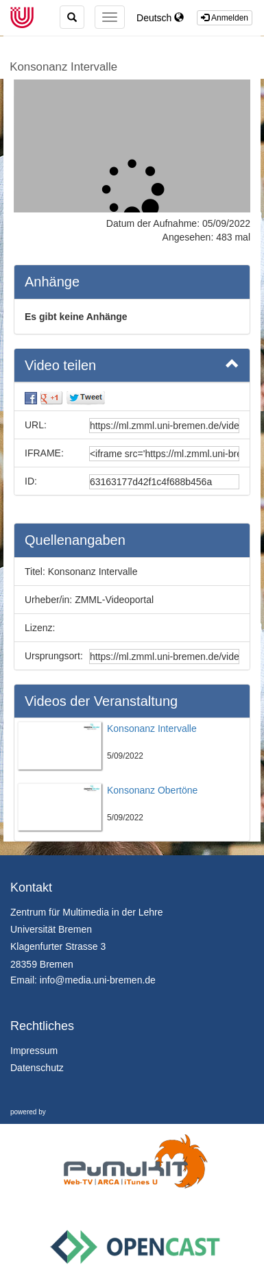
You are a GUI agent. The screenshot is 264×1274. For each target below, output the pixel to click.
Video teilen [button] (132, 364)
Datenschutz (37, 1067)
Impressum (34, 1050)
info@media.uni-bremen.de (98, 980)
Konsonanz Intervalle (63, 66)
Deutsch (160, 17)
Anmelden (224, 18)
